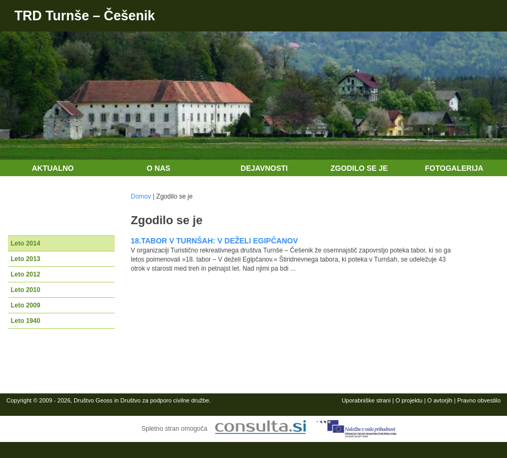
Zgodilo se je (358, 168)
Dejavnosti (264, 168)
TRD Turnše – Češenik (84, 15)
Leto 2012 (25, 274)
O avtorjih (440, 400)
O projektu (409, 400)
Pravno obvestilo (479, 400)
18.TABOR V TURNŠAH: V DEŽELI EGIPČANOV (214, 240)
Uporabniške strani (366, 400)
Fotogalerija (454, 168)
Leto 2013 (25, 259)
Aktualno (53, 168)
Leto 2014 (25, 243)
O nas (158, 168)
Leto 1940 (25, 321)
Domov (141, 196)
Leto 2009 (25, 305)
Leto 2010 (25, 290)
